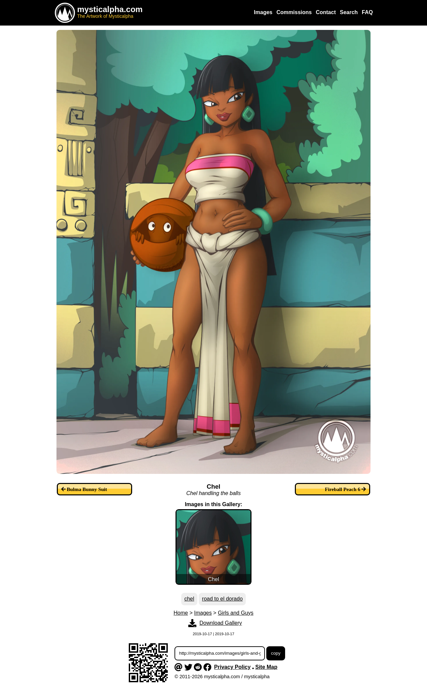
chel (189, 599)
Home (180, 613)
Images (202, 613)
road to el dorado (222, 599)
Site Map (266, 667)
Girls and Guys (236, 613)
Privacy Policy (232, 667)
